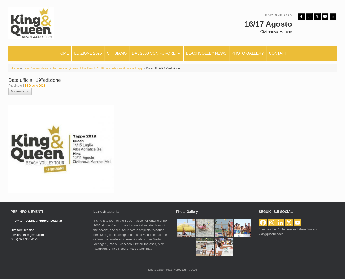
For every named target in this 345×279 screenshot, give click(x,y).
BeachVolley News (35, 68)
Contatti (278, 53)
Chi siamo (117, 53)
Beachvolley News (206, 53)
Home (63, 53)
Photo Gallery (248, 53)
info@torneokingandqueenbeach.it (36, 220)
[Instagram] (309, 16)
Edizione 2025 (88, 53)
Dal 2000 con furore (156, 53)
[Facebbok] (301, 16)
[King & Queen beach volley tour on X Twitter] (317, 16)
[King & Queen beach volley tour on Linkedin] (333, 16)
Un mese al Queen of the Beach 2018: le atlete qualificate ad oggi (97, 68)
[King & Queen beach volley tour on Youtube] (325, 16)
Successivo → (20, 91)
